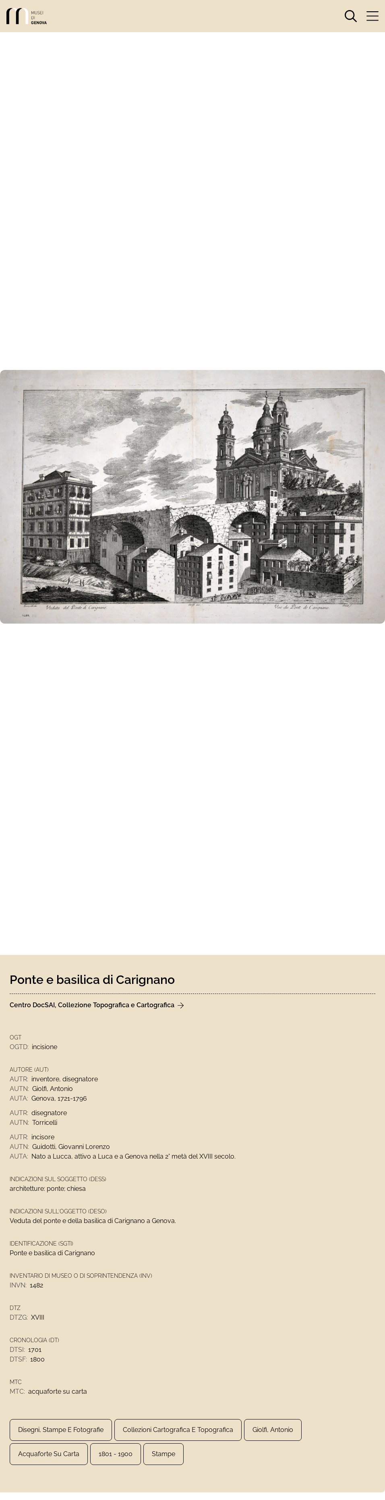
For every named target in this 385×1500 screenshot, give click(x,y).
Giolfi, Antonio (273, 1430)
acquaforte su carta (48, 1454)
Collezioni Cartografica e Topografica (178, 1430)
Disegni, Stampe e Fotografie (60, 1430)
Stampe (163, 1454)
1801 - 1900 (115, 1454)
